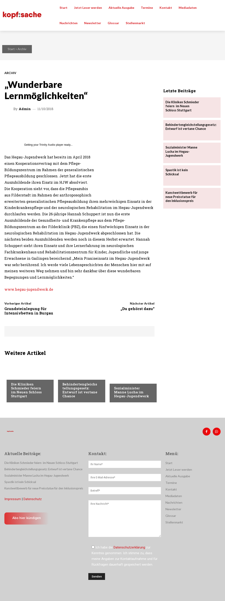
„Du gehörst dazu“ (137, 308)
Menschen (69, 375)
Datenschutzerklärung (129, 547)
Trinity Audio (47, 144)
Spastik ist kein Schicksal (176, 172)
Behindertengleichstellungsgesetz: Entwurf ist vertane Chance (79, 390)
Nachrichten (21, 375)
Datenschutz (33, 499)
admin (25, 109)
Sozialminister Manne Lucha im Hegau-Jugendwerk (131, 392)
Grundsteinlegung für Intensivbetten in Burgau (28, 311)
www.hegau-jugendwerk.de (28, 289)
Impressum (12, 499)
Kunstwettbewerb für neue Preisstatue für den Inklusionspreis (181, 196)
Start (11, 49)
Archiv (22, 49)
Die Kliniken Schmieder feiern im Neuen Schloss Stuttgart (27, 390)
